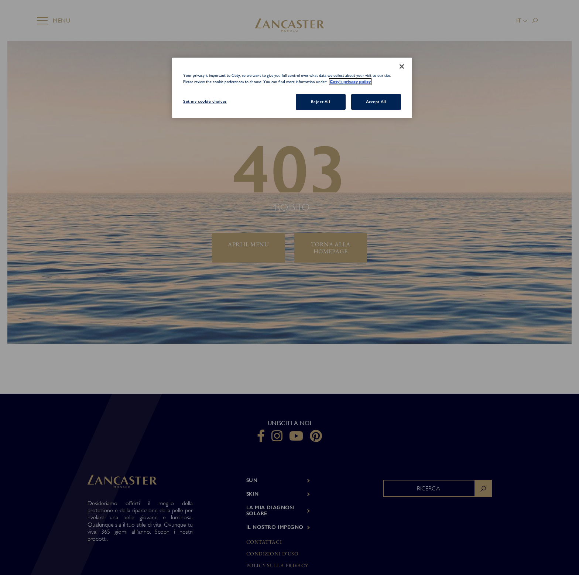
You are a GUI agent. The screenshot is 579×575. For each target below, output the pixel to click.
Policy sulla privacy (277, 565)
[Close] (402, 66)
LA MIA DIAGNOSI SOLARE (270, 510)
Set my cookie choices (205, 101)
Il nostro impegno (275, 527)
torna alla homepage (330, 247)
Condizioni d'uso (272, 554)
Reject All (320, 101)
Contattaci (264, 542)
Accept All (376, 101)
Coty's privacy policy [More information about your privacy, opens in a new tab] (350, 81)
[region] (292, 88)
